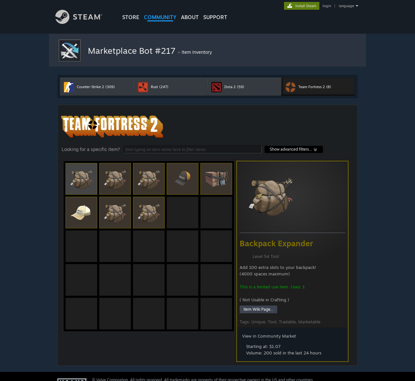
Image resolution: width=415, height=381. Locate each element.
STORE (130, 17)
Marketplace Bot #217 (133, 50)
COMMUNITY (160, 17)
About (190, 17)
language (346, 6)
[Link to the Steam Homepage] (83, 22)
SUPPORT (215, 17)
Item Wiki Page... (258, 309)
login (327, 6)
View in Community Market (269, 336)
